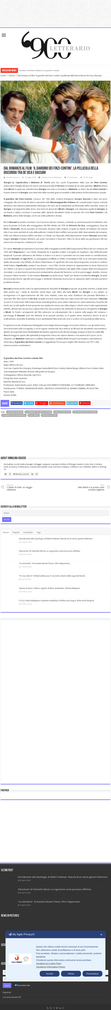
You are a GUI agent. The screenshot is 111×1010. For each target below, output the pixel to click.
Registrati (7, 992)
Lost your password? (12, 997)
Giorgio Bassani (15, 412)
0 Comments (72, 177)
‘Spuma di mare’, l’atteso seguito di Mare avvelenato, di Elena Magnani (49, 588)
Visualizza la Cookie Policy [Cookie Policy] (48, 963)
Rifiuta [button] (71, 973)
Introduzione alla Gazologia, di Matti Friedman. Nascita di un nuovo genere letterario (56, 538)
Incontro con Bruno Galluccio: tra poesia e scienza (39, 70)
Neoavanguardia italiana (85, 412)
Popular (16, 532)
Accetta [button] (49, 973)
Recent (6, 532)
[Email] (55, 513)
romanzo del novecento (14, 415)
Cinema (11, 75)
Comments (28, 532)
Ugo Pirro (34, 415)
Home (3, 75)
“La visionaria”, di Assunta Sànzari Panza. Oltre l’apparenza (44, 563)
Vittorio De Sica (49, 415)
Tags (39, 532)
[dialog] (55, 955)
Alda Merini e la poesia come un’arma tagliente (88, 487)
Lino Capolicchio (62, 412)
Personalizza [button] (92, 973)
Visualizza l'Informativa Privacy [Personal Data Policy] (50, 967)
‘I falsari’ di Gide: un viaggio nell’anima (22, 487)
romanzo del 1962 (41, 199)
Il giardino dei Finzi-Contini (38, 412)
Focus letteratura (55, 177)
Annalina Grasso (12, 177)
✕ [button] (101, 934)
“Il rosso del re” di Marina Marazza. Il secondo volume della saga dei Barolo (52, 576)
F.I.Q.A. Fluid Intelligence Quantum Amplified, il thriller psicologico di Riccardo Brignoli (56, 600)
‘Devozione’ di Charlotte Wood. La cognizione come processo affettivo (49, 551)
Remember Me (22, 985)
